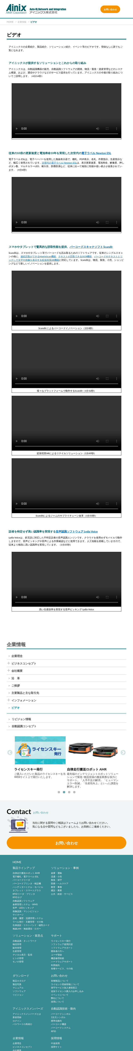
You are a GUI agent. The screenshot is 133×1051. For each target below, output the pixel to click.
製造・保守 (55, 880)
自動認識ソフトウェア (23, 900)
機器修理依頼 (19, 958)
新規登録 (17, 984)
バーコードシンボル (60, 981)
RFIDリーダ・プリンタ (24, 894)
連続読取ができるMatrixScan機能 (38, 256)
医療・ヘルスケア (59, 883)
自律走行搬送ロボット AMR (26, 873)
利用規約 (17, 965)
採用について (94, 961)
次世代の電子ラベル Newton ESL (59, 162)
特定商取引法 (111, 1033)
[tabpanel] (40, 757)
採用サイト (18, 1021)
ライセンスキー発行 (22, 941)
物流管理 (92, 876)
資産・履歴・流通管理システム (28, 918)
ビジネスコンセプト (23, 663)
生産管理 (92, 883)
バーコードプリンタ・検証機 (27, 883)
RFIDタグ (17, 897)
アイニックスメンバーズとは (27, 981)
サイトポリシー (23, 1033)
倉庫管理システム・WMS (25, 904)
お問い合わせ (110, 9)
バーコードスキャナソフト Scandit (91, 246)
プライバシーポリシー (67, 1033)
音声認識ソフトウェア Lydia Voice (77, 531)
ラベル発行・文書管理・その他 (28, 921)
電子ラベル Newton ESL (96, 153)
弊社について (94, 958)
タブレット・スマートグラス (27, 890)
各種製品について (97, 941)
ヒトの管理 (93, 890)
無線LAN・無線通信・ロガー (27, 928)
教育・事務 (55, 887)
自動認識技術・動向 (62, 975)
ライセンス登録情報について (102, 944)
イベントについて (97, 955)
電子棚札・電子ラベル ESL (26, 876)
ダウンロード (58, 935)
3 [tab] (69, 792)
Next (123, 753)
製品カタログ (56, 941)
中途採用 (17, 1017)
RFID (52, 998)
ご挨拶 (15, 685)
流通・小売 (55, 876)
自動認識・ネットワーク (100, 873)
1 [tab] (59, 792)
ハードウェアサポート (23, 961)
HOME (17, 862)
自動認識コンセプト (24, 726)
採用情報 (18, 1012)
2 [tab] (64, 792)
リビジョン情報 (21, 719)
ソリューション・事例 (64, 867)
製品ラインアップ (24, 867)
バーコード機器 (58, 991)
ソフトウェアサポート (23, 947)
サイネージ (18, 914)
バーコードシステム (60, 994)
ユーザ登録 (18, 955)
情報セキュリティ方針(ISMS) (68, 1039)
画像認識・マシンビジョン (26, 911)
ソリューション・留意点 (103, 867)
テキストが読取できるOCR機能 (75, 256)
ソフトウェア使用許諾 (23, 944)
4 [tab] (74, 792)
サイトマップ (111, 1039)
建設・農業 (55, 890)
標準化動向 (55, 987)
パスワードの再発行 (22, 991)
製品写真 (54, 944)
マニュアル (55, 947)
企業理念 (17, 656)
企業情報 (93, 975)
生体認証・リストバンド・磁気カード (31, 925)
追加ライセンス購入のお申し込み (104, 951)
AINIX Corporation (66, 1046)
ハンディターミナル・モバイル (28, 887)
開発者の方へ (19, 951)
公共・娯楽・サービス (61, 894)
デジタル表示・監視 (98, 887)
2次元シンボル (57, 984)
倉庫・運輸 (55, 873)
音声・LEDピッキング (23, 908)
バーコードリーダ (21, 880)
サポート (18, 935)
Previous (10, 753)
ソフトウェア (56, 951)
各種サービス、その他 (23, 968)
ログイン (17, 987)
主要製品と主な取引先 (25, 693)
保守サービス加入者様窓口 (101, 947)
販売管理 (92, 880)
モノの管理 (93, 894)
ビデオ (15, 707)
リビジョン (55, 955)
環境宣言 (24, 1039)
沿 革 (15, 678)
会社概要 (17, 670)
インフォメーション (23, 700)
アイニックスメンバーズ (28, 975)
